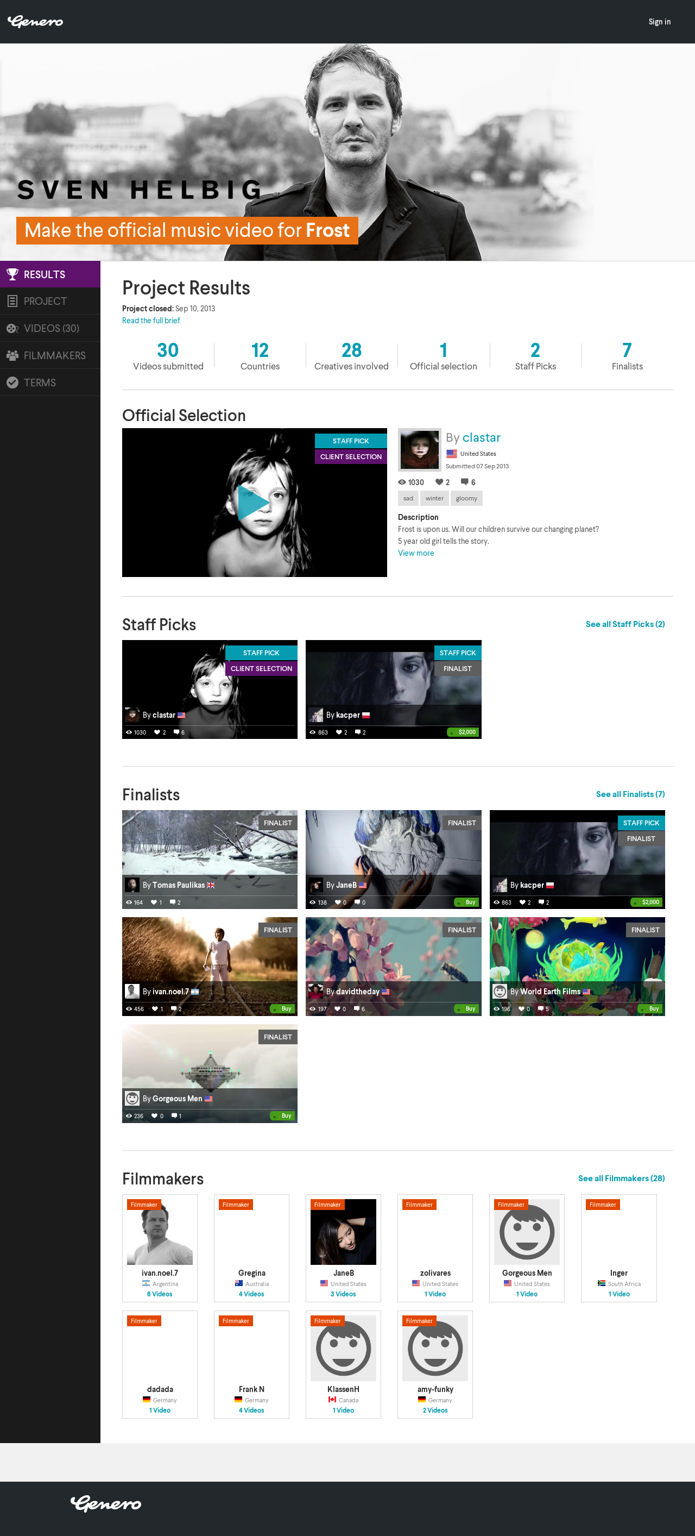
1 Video (435, 1294)
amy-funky (435, 1389)
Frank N (251, 1389)
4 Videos (251, 1294)
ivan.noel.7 (160, 1272)
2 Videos (435, 1410)
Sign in (660, 21)
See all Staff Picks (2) (625, 623)
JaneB (343, 1272)
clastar (482, 436)
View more (416, 552)
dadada (160, 1389)
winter (435, 498)
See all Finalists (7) (630, 793)
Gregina (252, 1272)
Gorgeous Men (527, 1272)
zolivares (435, 1272)
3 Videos (343, 1294)
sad (408, 498)
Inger (619, 1272)
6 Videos (160, 1294)
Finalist (458, 668)
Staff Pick (261, 652)
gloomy (466, 498)
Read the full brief (151, 320)
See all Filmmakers (621, 1178)
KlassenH (343, 1389)
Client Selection (261, 668)
